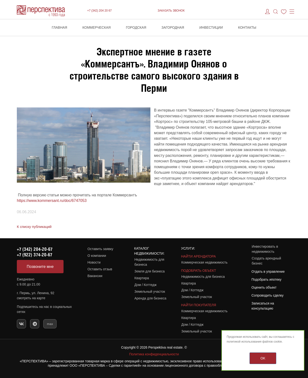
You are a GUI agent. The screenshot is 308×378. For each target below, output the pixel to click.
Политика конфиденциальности (154, 354)
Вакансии (95, 276)
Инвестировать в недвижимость (265, 249)
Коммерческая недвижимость (204, 262)
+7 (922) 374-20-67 (34, 254)
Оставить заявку (100, 249)
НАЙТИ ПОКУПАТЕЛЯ (198, 305)
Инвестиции (211, 27)
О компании (97, 256)
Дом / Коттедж (146, 285)
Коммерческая (97, 27)
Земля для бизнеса (150, 271)
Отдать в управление (268, 271)
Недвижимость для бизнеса (149, 262)
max (50, 324)
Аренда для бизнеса (151, 298)
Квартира (142, 278)
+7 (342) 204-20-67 (34, 249)
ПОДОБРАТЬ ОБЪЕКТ (198, 270)
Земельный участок (150, 291)
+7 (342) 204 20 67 (99, 10)
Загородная (172, 27)
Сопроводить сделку (267, 295)
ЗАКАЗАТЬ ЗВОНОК (171, 10)
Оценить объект (263, 287)
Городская (136, 27)
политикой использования (244, 341)
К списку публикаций (34, 227)
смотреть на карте (31, 298)
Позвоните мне (40, 267)
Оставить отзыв (100, 269)
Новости (94, 262)
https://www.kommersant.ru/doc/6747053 (52, 201)
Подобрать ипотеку (266, 279)
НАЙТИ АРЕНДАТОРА (198, 256)
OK (262, 358)
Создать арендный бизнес (266, 260)
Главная (59, 27)
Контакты (247, 27)
